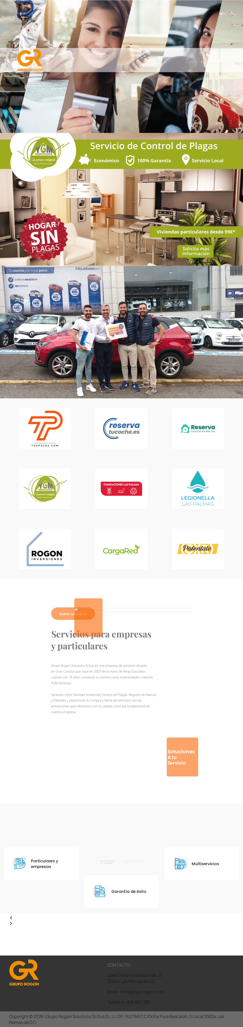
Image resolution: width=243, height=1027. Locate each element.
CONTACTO (118, 965)
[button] (65, 918)
